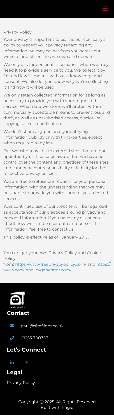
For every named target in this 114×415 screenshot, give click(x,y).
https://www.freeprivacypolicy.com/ (50, 264)
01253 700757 (34, 337)
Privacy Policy (21, 382)
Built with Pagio (57, 407)
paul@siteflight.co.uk (42, 325)
